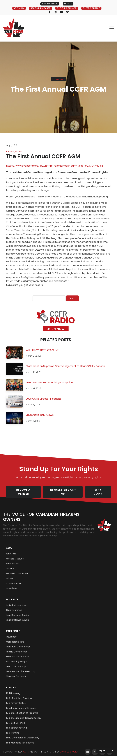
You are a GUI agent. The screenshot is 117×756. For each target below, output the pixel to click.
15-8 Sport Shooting (16, 724)
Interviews (11, 585)
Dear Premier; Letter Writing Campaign (49, 382)
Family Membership (16, 648)
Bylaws (9, 575)
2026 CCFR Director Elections (43, 399)
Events (55, 79)
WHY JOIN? (100, 490)
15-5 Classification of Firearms (22, 709)
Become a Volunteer (17, 570)
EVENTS (68, 3)
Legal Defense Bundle (17, 616)
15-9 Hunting (12, 729)
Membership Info (15, 638)
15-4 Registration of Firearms (21, 704)
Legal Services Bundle (17, 611)
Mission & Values (15, 555)
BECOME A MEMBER (39, 8)
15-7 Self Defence (15, 719)
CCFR (26, 748)
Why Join (11, 550)
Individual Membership (18, 643)
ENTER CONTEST (93, 8)
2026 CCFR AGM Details (40, 415)
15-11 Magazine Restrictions (20, 739)
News (62, 79)
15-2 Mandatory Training (19, 694)
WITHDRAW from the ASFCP (42, 350)
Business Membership (17, 653)
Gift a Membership (16, 663)
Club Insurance (14, 606)
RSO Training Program (17, 658)
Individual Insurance (16, 601)
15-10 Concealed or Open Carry (22, 734)
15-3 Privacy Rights (16, 699)
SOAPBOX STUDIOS (69, 748)
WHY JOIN (17, 8)
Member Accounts (16, 673)
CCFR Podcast (13, 580)
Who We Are (12, 560)
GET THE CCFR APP (67, 8)
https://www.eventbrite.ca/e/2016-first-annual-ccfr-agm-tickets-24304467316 (54, 166)
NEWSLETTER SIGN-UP (64, 490)
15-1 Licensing (13, 690)
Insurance (12, 596)
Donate (10, 565)
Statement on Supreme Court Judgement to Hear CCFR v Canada (65, 366)
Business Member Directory (20, 668)
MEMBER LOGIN (49, 3)
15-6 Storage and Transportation (23, 714)
